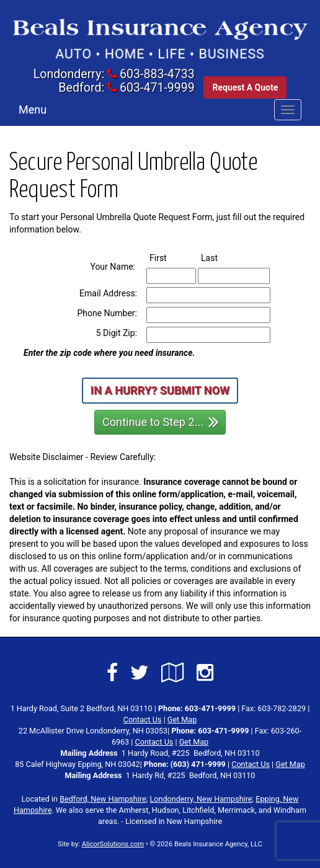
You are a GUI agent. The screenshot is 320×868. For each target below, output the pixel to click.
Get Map (182, 719)
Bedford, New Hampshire (103, 799)
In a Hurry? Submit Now (160, 390)
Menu (33, 109)
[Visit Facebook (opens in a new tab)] (112, 672)
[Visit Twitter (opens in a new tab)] (139, 672)
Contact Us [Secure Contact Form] (142, 719)
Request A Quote (245, 87)
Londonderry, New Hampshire (201, 799)
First (169, 257)
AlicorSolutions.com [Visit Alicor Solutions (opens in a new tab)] (113, 844)
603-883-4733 (157, 74)
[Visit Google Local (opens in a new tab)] (172, 672)
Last (220, 257)
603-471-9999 (157, 88)
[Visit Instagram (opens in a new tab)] (205, 672)
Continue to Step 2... (160, 421)
